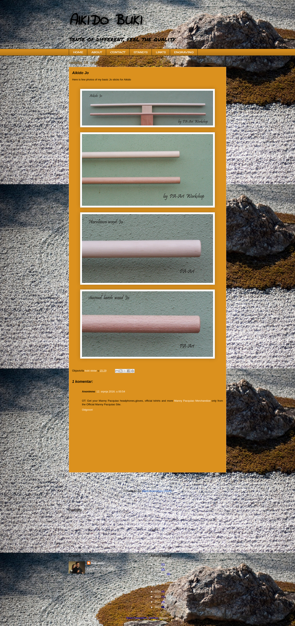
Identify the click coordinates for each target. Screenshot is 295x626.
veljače (162, 573)
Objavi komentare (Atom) (157, 491)
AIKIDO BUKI (105, 21)
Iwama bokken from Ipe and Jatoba (178, 583)
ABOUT (96, 52)
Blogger (163, 617)
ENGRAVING (184, 52)
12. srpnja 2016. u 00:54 (110, 391)
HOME (78, 52)
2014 (158, 591)
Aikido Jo (162, 578)
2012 (158, 601)
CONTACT (117, 52)
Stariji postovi (213, 478)
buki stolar (98, 563)
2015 (158, 569)
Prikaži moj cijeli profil (99, 568)
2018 (158, 564)
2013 (158, 596)
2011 (158, 607)
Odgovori (87, 409)
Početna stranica (145, 478)
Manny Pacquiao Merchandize (192, 400)
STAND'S (141, 52)
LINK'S (161, 52)
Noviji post (79, 478)
